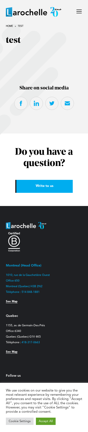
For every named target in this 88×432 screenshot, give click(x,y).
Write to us (45, 186)
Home (9, 26)
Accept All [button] (46, 421)
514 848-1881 (31, 292)
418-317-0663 (31, 342)
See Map (12, 301)
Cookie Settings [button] (20, 421)
